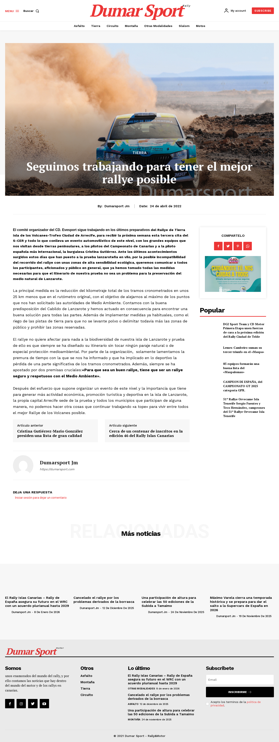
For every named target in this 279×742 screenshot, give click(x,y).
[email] (240, 680)
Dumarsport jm (117, 206)
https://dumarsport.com (57, 469)
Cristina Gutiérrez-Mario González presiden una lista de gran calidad (50, 433)
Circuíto (86, 695)
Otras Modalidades (141, 688)
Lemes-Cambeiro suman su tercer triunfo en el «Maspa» (243, 350)
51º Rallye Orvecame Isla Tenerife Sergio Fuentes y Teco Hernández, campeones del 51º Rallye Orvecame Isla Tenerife (244, 407)
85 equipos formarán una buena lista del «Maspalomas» (241, 368)
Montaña (87, 682)
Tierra (139, 153)
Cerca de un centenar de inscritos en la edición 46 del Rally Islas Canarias (146, 433)
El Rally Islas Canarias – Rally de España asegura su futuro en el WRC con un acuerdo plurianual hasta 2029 (37, 602)
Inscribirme (240, 692)
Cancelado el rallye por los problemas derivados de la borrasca (103, 600)
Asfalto (86, 676)
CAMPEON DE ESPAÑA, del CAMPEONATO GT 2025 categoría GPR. (242, 386)
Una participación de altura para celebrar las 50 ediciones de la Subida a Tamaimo (169, 602)
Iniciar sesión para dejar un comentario (41, 497)
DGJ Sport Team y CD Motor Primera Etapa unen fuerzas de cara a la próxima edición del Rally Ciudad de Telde (243, 330)
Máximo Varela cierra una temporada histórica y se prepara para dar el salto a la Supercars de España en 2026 (241, 604)
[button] (32, 10)
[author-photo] (8, 612)
